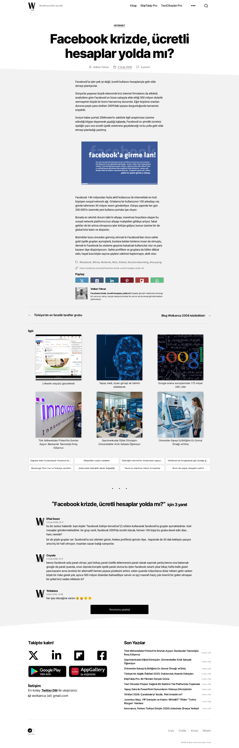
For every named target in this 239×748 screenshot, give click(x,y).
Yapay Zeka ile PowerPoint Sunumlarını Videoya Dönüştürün (158, 688)
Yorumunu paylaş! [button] (119, 608)
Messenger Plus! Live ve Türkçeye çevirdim (51, 467)
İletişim (207, 729)
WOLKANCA (32, 5)
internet (106, 262)
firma (97, 262)
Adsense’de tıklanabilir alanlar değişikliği (96, 467)
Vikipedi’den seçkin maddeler (97, 460)
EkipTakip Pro (149, 5)
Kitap (133, 5)
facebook (86, 262)
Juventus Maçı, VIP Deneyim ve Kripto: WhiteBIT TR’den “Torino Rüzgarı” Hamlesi (160, 700)
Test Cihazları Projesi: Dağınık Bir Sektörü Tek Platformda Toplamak (162, 683)
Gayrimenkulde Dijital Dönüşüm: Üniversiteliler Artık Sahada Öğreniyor (157, 660)
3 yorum (145, 67)
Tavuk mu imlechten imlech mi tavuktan (142, 467)
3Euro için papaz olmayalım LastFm (188, 467)
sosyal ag (156, 262)
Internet (119, 25)
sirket (123, 262)
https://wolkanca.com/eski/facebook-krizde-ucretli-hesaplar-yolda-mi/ (112, 268)
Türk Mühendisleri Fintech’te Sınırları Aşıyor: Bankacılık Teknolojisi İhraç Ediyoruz (161, 652)
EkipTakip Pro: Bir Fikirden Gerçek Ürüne (146, 678)
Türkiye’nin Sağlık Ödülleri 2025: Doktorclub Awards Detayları (158, 672)
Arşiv (172, 729)
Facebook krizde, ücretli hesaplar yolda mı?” (120, 503)
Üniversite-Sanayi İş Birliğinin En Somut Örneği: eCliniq (155, 667)
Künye (195, 729)
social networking (139, 262)
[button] (47, 671)
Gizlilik (183, 729)
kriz (116, 262)
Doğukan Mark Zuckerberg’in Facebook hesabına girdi (51, 460)
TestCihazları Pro (171, 5)
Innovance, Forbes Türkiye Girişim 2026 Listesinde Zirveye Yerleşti (161, 707)
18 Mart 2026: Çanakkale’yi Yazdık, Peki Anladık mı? (153, 693)
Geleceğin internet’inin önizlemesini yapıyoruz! (143, 460)
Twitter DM (49, 689)
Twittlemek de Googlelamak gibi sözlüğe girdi (188, 460)
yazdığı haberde (116, 121)
